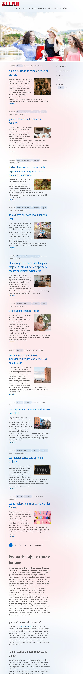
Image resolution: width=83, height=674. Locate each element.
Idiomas (36, 112)
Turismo (27, 402)
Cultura (19, 66)
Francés (19, 496)
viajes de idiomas (26, 627)
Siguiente (39, 545)
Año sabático (53, 8)
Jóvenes (20, 8)
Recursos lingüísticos (23, 112)
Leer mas (12, 104)
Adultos (31, 8)
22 (30, 545)
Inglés (44, 112)
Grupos (42, 8)
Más (64, 8)
